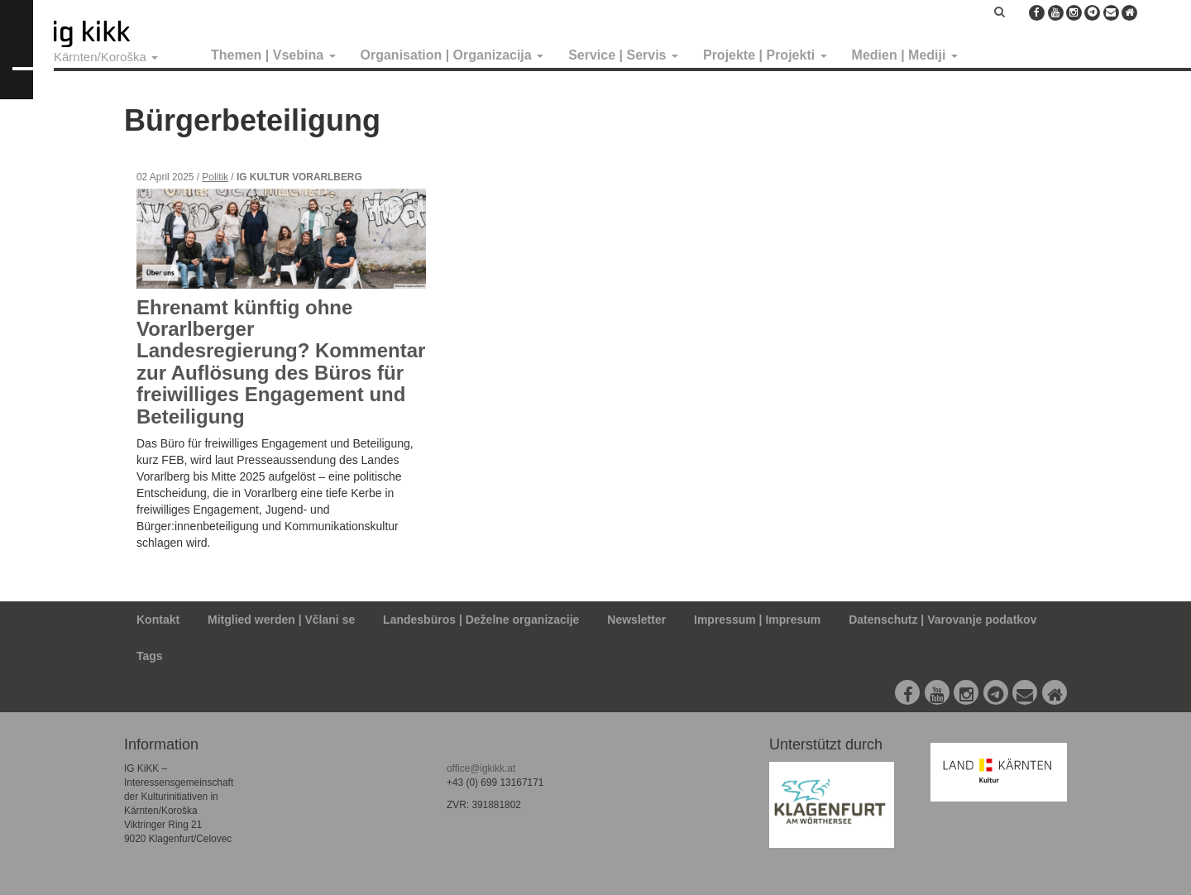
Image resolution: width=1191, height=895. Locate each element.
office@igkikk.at (481, 768)
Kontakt (157, 619)
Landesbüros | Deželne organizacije (481, 619)
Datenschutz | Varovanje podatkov (942, 619)
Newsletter (636, 619)
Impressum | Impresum (757, 619)
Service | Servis (623, 55)
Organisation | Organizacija (452, 55)
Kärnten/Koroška (106, 57)
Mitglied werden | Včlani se (281, 619)
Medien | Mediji (905, 55)
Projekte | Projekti (765, 55)
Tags (149, 656)
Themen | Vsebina (273, 55)
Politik (215, 177)
